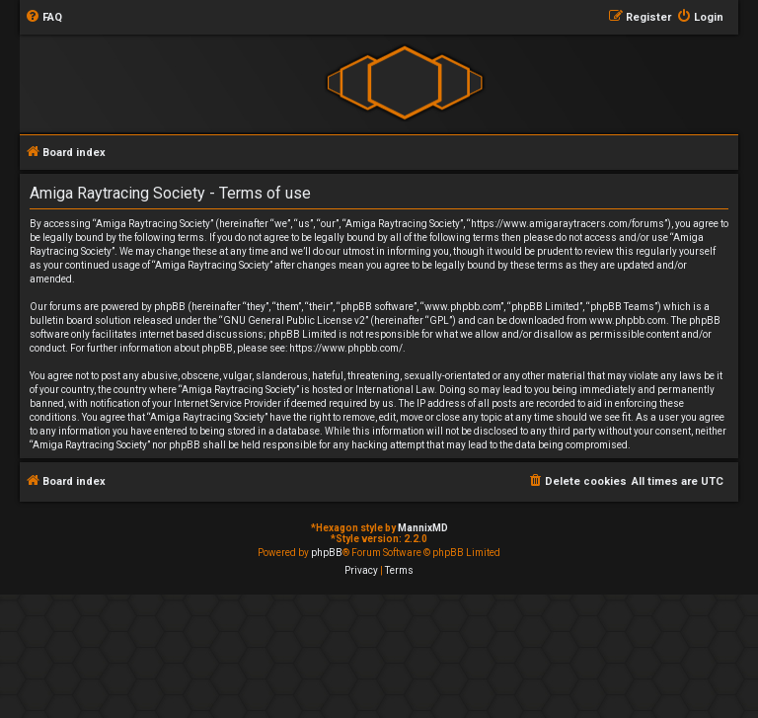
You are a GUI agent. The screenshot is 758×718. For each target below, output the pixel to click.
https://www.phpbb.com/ (346, 348)
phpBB (326, 552)
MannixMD (423, 527)
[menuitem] (43, 18)
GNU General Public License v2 (294, 320)
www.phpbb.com (627, 320)
